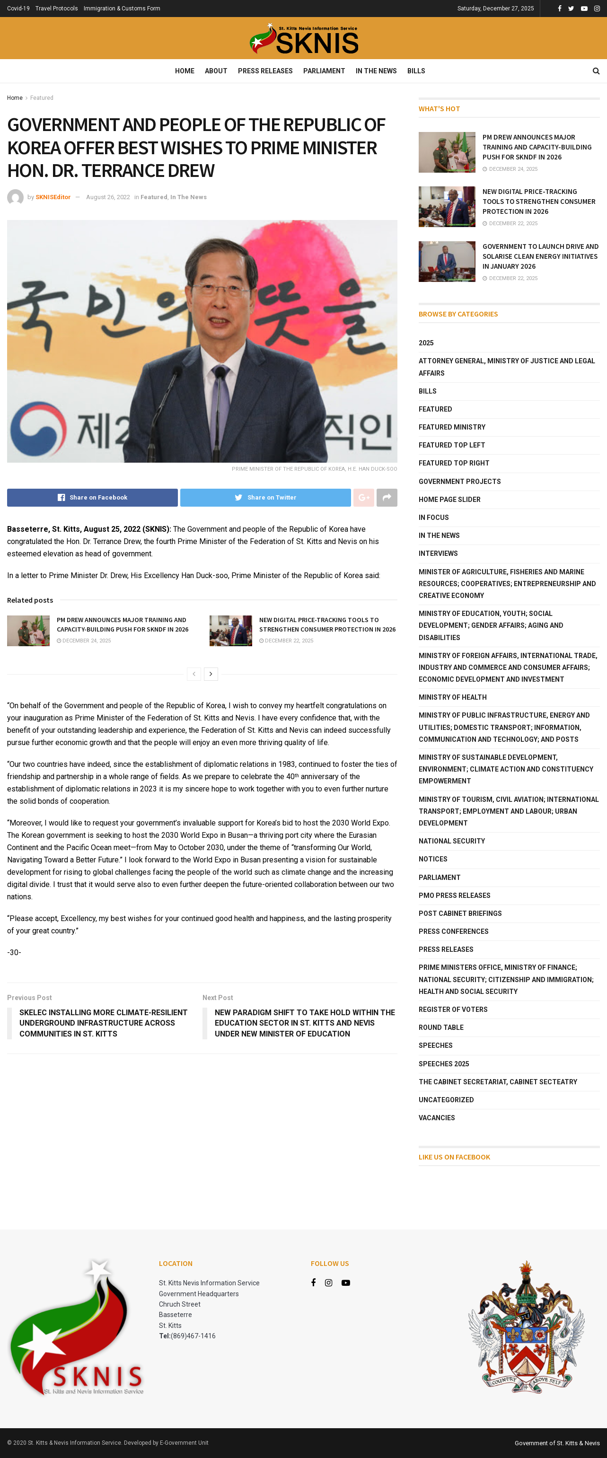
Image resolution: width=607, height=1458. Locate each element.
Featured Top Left (452, 445)
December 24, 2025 (84, 641)
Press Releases (265, 71)
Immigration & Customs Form (122, 8)
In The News (376, 71)
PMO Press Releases (455, 895)
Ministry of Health (453, 697)
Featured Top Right (454, 463)
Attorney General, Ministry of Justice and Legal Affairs (507, 367)
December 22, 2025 (286, 641)
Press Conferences (454, 931)
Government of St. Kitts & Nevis (557, 1443)
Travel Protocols (56, 8)
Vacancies (437, 1118)
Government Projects (460, 481)
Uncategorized (446, 1100)
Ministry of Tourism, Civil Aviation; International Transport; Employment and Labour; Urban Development (509, 811)
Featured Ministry (452, 427)
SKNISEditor (53, 197)
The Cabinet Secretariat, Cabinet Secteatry (498, 1082)
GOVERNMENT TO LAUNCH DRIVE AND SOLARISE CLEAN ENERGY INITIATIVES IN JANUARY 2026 (541, 256)
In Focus (434, 517)
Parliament (324, 71)
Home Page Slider (450, 499)
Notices (433, 859)
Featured (41, 98)
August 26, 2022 (108, 197)
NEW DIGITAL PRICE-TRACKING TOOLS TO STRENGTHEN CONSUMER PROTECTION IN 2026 (327, 624)
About (216, 71)
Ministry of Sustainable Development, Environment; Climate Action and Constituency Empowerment (506, 769)
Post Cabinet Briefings (460, 913)
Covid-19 (18, 8)
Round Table (441, 1027)
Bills (416, 71)
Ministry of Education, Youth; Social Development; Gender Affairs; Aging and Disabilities (491, 625)
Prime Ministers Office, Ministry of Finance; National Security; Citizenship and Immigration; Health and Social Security (506, 979)
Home (184, 71)
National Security (452, 841)
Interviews (438, 553)
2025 (426, 343)
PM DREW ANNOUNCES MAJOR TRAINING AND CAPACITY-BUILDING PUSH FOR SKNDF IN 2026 (122, 624)
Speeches (436, 1045)
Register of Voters (453, 1009)
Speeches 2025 (444, 1064)
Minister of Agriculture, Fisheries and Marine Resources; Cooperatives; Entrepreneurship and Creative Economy (507, 583)
